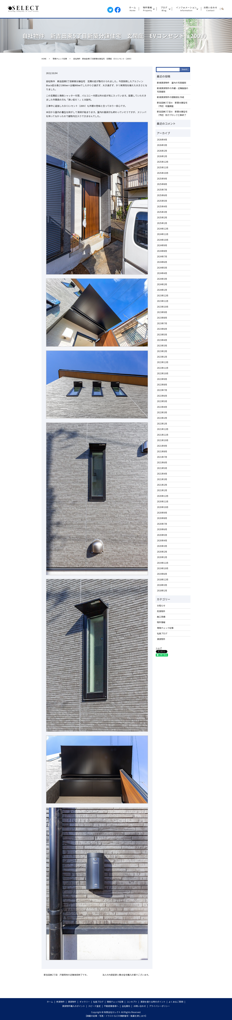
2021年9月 (162, 445)
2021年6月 (162, 462)
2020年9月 (162, 512)
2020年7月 (162, 523)
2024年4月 (162, 273)
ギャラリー (85, 1001)
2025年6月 (162, 195)
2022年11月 (162, 367)
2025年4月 (162, 206)
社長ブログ (162, 633)
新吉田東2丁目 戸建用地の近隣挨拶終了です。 (66, 974)
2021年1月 (162, 490)
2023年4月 (162, 340)
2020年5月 (162, 534)
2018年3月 (162, 584)
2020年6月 (162, 529)
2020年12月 (162, 495)
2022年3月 (162, 412)
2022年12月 (162, 362)
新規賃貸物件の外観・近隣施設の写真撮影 (172, 90)
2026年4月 (162, 139)
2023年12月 (162, 295)
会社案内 (126, 1006)
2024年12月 (162, 228)
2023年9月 (162, 312)
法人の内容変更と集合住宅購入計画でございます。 (126, 974)
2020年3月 (162, 545)
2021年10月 (162, 440)
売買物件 (161, 611)
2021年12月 (162, 429)
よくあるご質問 (176, 1001)
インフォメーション (186, 9)
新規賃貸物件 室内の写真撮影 (171, 82)
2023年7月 (162, 323)
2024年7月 (162, 256)
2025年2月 (162, 217)
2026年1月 (162, 156)
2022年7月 (162, 390)
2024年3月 (162, 278)
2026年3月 (162, 145)
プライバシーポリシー (159, 1006)
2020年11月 (162, 501)
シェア (159, 648)
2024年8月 (162, 250)
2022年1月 (162, 423)
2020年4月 (162, 540)
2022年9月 (162, 379)
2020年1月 (162, 557)
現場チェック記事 (60, 58)
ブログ (164, 9)
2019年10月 (162, 568)
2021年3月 (162, 479)
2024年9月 (162, 245)
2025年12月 (162, 161)
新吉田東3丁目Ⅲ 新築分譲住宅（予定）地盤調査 (172, 104)
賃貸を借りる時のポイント (152, 1001)
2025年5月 (162, 200)
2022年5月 (162, 401)
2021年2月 (162, 484)
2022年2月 (162, 417)
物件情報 (147, 9)
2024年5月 (162, 267)
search (223, 8)
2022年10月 (162, 373)
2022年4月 (162, 406)
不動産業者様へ (111, 1006)
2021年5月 (162, 468)
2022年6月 (162, 395)
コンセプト (132, 1001)
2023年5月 (162, 334)
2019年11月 (162, 562)
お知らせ (161, 605)
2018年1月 (162, 590)
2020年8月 (162, 518)
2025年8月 (162, 184)
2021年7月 (162, 456)
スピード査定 (94, 1006)
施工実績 (161, 616)
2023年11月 (162, 300)
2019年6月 (162, 573)
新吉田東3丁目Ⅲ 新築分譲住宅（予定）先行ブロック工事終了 (172, 113)
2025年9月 (162, 178)
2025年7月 (162, 189)
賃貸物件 (161, 639)
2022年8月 (162, 384)
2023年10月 (162, 306)
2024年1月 (162, 289)
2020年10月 (162, 507)
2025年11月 (162, 167)
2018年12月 (162, 579)
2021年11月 (162, 434)
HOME (44, 58)
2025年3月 (162, 211)
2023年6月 (162, 328)
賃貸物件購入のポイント (73, 1006)
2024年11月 (162, 234)
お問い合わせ (210, 9)
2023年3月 (162, 345)
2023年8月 (162, 317)
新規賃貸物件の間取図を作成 (170, 97)
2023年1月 (162, 356)
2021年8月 (162, 451)
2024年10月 (162, 239)
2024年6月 (162, 261)
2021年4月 (162, 473)
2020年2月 (162, 551)
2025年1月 (162, 223)
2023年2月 (162, 351)
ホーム (132, 9)
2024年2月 (162, 284)
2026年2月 (162, 150)
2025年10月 (162, 172)
